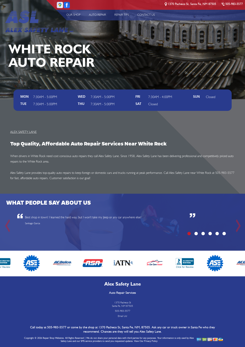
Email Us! (122, 316)
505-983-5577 (234, 4)
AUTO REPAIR (97, 14)
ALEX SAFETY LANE (23, 132)
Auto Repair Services (122, 292)
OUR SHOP (73, 14)
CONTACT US (146, 14)
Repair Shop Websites (53, 338)
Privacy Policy (150, 341)
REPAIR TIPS (121, 14)
